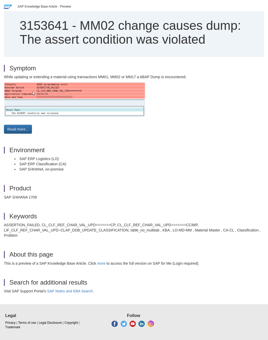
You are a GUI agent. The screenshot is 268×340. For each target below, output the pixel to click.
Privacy (10, 323)
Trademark (12, 327)
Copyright (71, 323)
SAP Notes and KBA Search (70, 291)
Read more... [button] (18, 129)
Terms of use (27, 323)
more (101, 263)
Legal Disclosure (50, 323)
